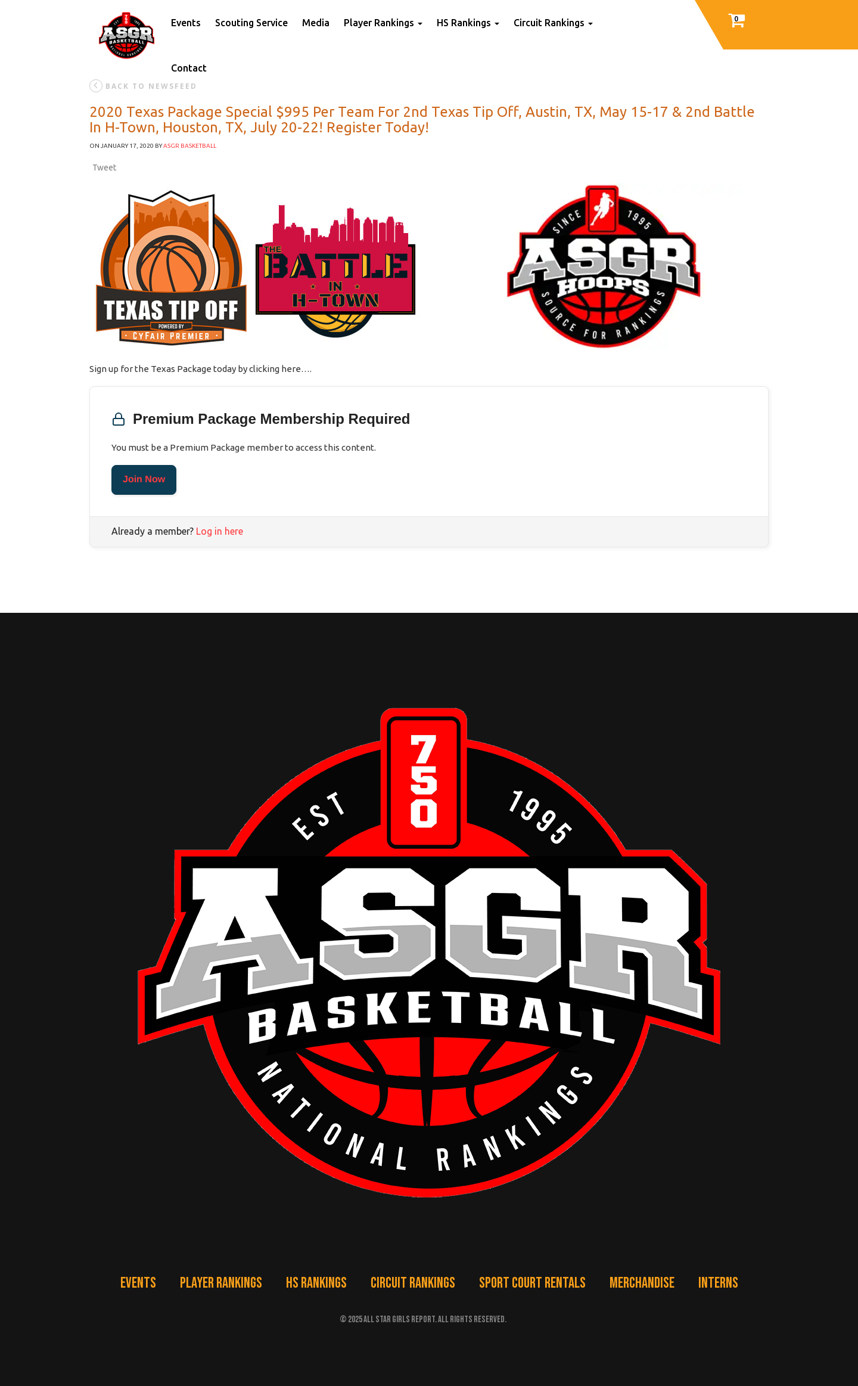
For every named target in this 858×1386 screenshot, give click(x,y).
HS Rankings (468, 22)
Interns (718, 1283)
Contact (189, 68)
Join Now (144, 480)
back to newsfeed (143, 85)
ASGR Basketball (189, 145)
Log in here (219, 531)
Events (186, 22)
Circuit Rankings (553, 22)
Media (315, 22)
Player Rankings (383, 22)
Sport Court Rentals (532, 1283)
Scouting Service (251, 22)
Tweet (104, 167)
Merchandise (642, 1283)
